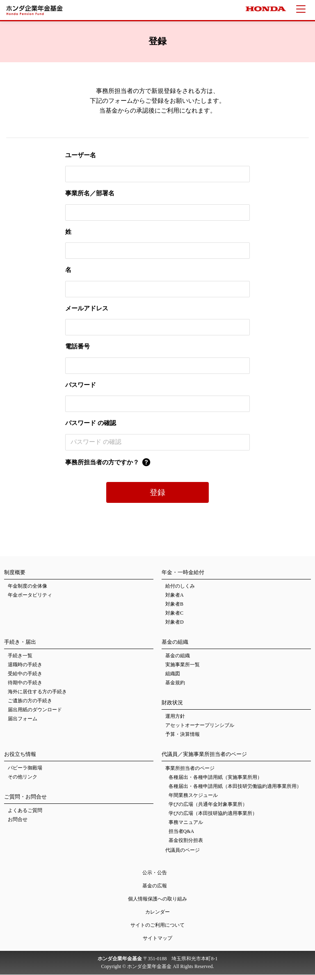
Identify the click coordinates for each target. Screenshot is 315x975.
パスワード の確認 (90, 423)
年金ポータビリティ (30, 595)
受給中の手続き (25, 674)
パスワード (80, 385)
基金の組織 (177, 656)
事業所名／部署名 (89, 193)
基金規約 (175, 683)
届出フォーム (22, 719)
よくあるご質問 (25, 811)
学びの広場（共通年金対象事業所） (208, 805)
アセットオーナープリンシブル (199, 725)
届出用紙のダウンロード (35, 710)
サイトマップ (157, 938)
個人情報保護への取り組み (157, 899)
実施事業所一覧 (182, 665)
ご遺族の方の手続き (30, 701)
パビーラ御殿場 (25, 768)
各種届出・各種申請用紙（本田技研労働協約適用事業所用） (235, 787)
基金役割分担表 (186, 841)
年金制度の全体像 (27, 586)
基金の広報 (154, 886)
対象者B (174, 604)
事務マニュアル (186, 823)
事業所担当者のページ (190, 768)
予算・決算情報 (182, 734)
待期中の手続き (25, 683)
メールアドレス (86, 308)
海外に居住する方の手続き (37, 692)
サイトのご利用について (157, 925)
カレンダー (157, 912)
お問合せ (17, 820)
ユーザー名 (80, 155)
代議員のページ (182, 850)
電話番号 (77, 346)
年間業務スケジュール (193, 796)
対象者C (174, 613)
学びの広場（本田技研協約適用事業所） (213, 814)
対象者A (174, 595)
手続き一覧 (20, 656)
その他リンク (22, 777)
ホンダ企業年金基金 (36, 10)
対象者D (174, 622)
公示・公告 (154, 872)
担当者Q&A (181, 832)
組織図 (172, 674)
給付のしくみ (180, 586)
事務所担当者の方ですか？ (102, 462)
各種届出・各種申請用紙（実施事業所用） (215, 777)
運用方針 (175, 716)
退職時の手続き (25, 665)
